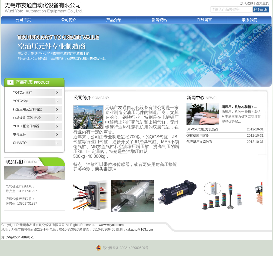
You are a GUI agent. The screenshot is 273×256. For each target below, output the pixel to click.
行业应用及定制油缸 (27, 109)
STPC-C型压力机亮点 (202, 129)
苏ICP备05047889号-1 (17, 237)
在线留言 (204, 20)
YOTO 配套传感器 (26, 126)
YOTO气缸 (21, 101)
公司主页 (23, 20)
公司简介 (68, 20)
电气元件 (19, 134)
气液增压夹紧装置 (199, 142)
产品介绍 (113, 20)
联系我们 (249, 20)
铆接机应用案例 (198, 135)
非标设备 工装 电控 (27, 118)
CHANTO (19, 143)
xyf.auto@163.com (139, 229)
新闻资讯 (159, 20)
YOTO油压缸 (22, 92)
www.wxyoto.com (111, 225)
